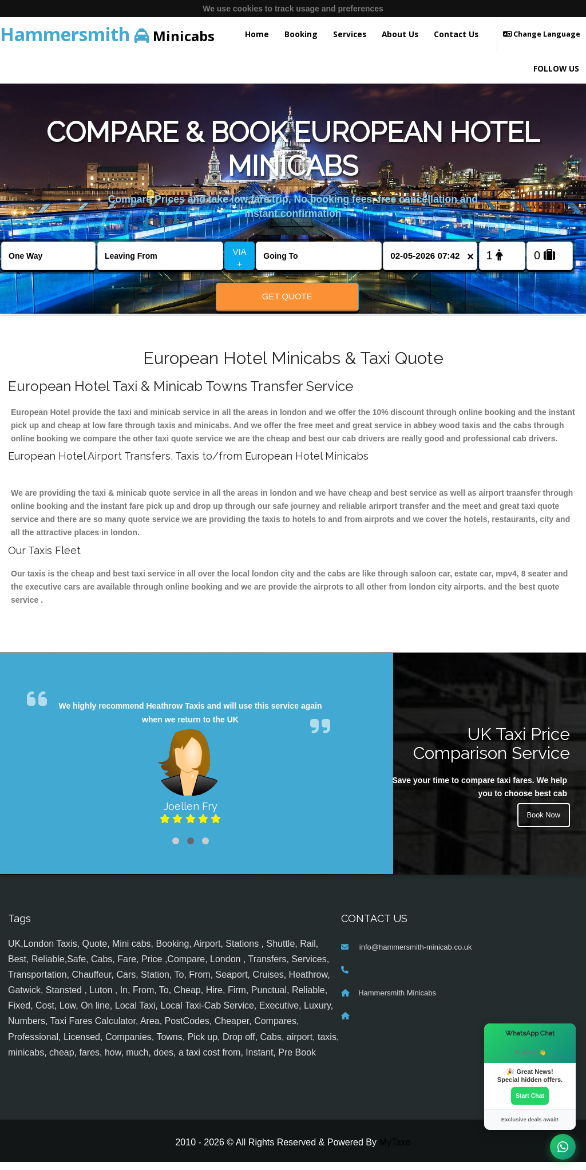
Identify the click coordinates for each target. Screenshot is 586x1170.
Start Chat (530, 1095)
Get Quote (287, 296)
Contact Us (456, 34)
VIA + (239, 257)
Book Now (542, 824)
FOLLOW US (556, 68)
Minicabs (107, 34)
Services (349, 34)
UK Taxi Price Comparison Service (491, 751)
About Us (400, 34)
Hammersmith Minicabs (397, 1000)
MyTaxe (394, 1150)
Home (257, 34)
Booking (301, 34)
